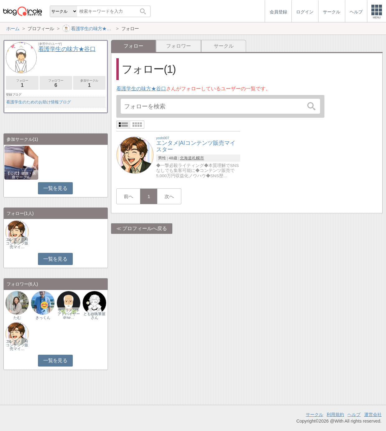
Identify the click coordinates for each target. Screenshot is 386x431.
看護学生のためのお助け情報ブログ (38, 102)
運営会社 (373, 414)
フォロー (22, 83)
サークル (224, 46)
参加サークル (89, 83)
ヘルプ (353, 414)
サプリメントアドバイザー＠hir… (69, 314)
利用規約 (335, 414)
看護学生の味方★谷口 (141, 88)
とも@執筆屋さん (94, 316)
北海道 (186, 158)
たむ (17, 318)
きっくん (42, 318)
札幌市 (198, 158)
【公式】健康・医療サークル (21, 175)
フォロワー (178, 46)
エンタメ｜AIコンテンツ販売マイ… (17, 243)
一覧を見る (55, 188)
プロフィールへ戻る (144, 228)
